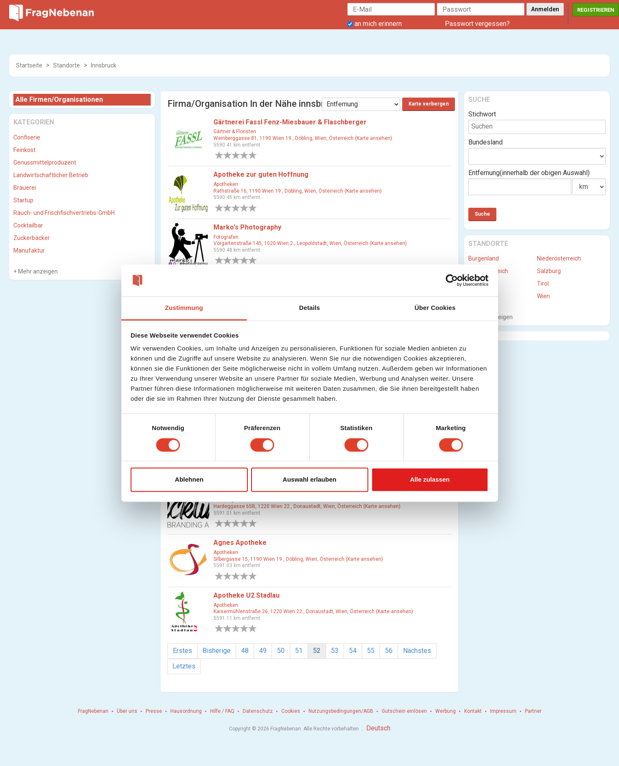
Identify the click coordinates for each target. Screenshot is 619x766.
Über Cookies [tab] (435, 308)
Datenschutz (258, 711)
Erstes (182, 651)
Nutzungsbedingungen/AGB (340, 711)
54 (353, 651)
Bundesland (485, 142)
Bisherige (217, 651)
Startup (23, 200)
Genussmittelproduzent (44, 162)
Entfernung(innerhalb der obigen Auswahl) (529, 173)
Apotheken (225, 184)
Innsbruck (103, 65)
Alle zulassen (429, 479)
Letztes (183, 666)
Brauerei (24, 187)
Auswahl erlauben (309, 479)
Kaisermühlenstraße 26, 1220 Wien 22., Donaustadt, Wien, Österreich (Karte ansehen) (313, 611)
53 (335, 651)
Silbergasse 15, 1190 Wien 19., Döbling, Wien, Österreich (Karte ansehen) (298, 559)
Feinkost (24, 150)
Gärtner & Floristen (234, 131)
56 (389, 651)
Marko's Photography (247, 227)
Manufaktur (29, 250)
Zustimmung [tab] (184, 308)
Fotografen (226, 237)
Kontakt (473, 711)
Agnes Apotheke (240, 543)
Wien (543, 296)
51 (299, 651)
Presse (154, 711)
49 (263, 651)
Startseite (29, 65)
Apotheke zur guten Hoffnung (260, 174)
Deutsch (378, 728)
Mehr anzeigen (37, 271)
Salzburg (549, 271)
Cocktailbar (28, 225)
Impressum (503, 711)
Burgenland (483, 258)
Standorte (66, 65)
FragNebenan (93, 711)
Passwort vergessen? (477, 24)
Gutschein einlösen (404, 711)
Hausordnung (186, 711)
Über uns (127, 711)
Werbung (445, 711)
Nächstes (417, 651)
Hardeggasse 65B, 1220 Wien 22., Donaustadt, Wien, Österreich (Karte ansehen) (307, 506)
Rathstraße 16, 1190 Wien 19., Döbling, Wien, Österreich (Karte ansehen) (297, 191)
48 (245, 651)
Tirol (543, 283)
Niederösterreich (559, 258)
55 (371, 651)
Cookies (290, 711)
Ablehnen (189, 479)
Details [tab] (309, 308)
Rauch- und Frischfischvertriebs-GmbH (64, 212)
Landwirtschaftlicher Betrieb (50, 175)
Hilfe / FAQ (222, 711)
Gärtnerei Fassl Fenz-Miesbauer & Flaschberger (290, 122)
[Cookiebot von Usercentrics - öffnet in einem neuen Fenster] (451, 280)
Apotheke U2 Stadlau (246, 595)
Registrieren (595, 10)
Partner (533, 711)
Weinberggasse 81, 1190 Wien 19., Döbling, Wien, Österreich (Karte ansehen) (302, 138)
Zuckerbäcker (31, 238)
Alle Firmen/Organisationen (59, 99)
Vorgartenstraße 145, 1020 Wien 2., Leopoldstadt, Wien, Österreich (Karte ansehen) (310, 243)
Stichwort (482, 114)
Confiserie (26, 137)
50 (281, 651)
